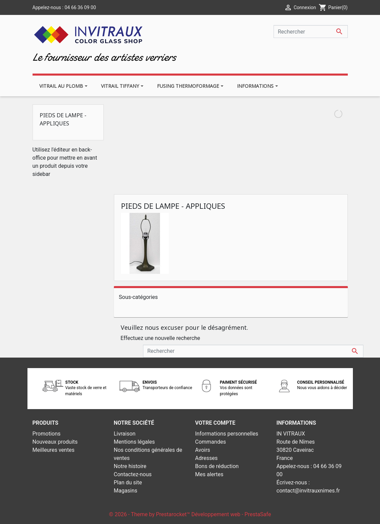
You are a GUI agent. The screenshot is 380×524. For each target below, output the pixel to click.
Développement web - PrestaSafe (231, 514)
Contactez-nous (133, 474)
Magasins (126, 490)
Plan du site (128, 482)
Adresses (206, 458)
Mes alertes (209, 474)
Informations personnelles (226, 433)
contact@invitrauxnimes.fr (308, 490)
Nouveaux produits (55, 442)
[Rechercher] (311, 31)
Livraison (125, 433)
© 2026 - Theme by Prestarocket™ (150, 514)
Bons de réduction (217, 466)
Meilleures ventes (54, 450)
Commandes (210, 442)
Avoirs (202, 450)
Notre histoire (130, 466)
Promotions (47, 433)
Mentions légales (134, 442)
